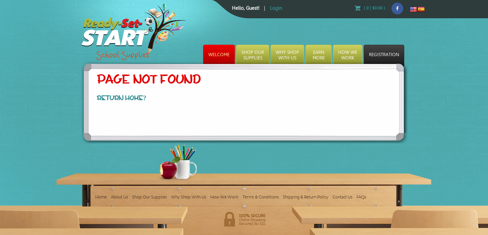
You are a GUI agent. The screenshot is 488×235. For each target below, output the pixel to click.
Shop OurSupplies (252, 55)
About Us (119, 197)
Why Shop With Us (188, 197)
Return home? (122, 98)
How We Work (224, 197)
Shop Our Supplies (149, 197)
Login (276, 8)
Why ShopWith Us (287, 55)
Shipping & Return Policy (305, 197)
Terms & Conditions (261, 197)
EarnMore (319, 55)
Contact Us (342, 197)
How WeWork (347, 55)
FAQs (361, 197)
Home (101, 197)
